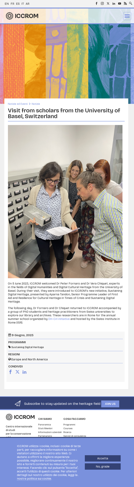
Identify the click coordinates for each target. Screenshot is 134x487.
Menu (127, 16)
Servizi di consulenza (74, 436)
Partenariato (45, 436)
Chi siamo (45, 419)
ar (27, 3)
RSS (125, 3)
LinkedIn (113, 3)
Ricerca (67, 432)
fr (12, 3)
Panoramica (44, 424)
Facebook (96, 3)
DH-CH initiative (59, 319)
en (7, 3)
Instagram (102, 3)
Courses (68, 428)
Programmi (69, 424)
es (18, 3)
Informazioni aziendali (50, 432)
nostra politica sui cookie (34, 478)
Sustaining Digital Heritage (27, 347)
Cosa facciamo (74, 419)
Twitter (108, 3)
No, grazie (103, 466)
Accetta (102, 458)
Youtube (119, 3)
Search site (129, 2)
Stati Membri (45, 428)
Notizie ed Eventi (18, 103)
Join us (110, 404)
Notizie (36, 103)
